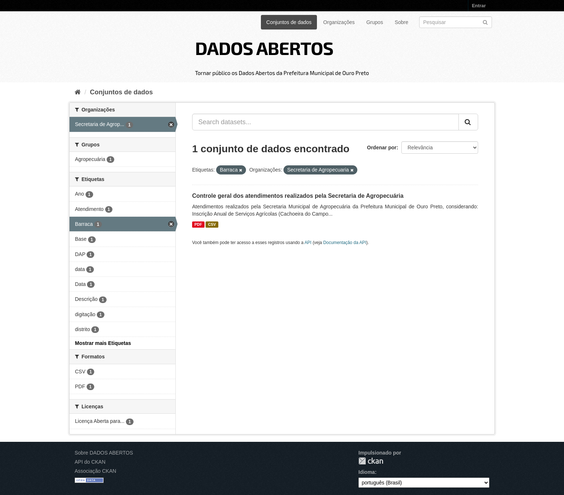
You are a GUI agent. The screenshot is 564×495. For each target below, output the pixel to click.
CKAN (370, 461)
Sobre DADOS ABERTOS (104, 453)
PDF (198, 224)
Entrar (479, 5)
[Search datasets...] (325, 122)
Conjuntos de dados (289, 22)
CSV (212, 224)
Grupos (374, 22)
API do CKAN (90, 462)
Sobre (401, 22)
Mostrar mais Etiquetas (103, 343)
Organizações (338, 22)
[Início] (78, 92)
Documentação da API (344, 242)
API (308, 242)
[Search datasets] (455, 22)
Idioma (366, 472)
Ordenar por (382, 147)
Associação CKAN (95, 471)
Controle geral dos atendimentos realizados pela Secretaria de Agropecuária (298, 196)
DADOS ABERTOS (264, 48)
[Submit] (485, 22)
